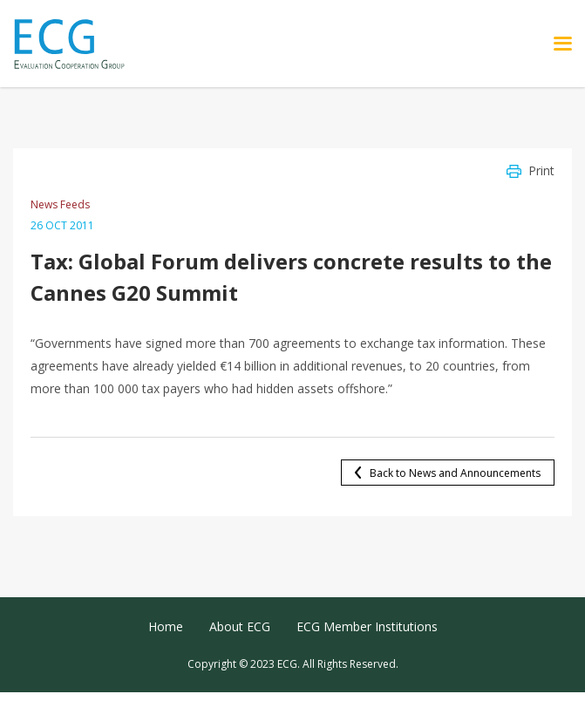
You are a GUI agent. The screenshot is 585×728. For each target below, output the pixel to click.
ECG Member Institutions (367, 626)
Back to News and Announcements (455, 473)
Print (541, 170)
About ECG (239, 626)
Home (165, 626)
